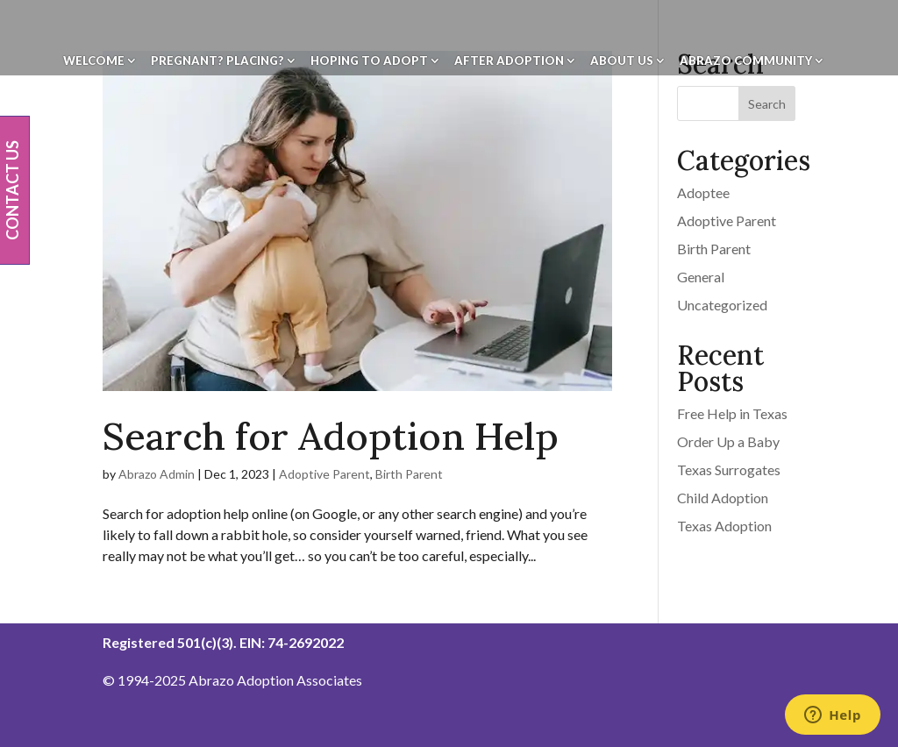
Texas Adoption (724, 525)
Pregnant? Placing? (217, 61)
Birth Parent (409, 473)
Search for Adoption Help (331, 436)
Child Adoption (722, 497)
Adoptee (703, 192)
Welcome (94, 61)
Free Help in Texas (732, 413)
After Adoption (509, 61)
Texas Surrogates (728, 469)
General (700, 276)
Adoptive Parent (324, 473)
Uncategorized (722, 304)
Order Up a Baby (728, 441)
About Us (621, 61)
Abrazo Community (746, 61)
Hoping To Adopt (369, 61)
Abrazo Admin (156, 473)
